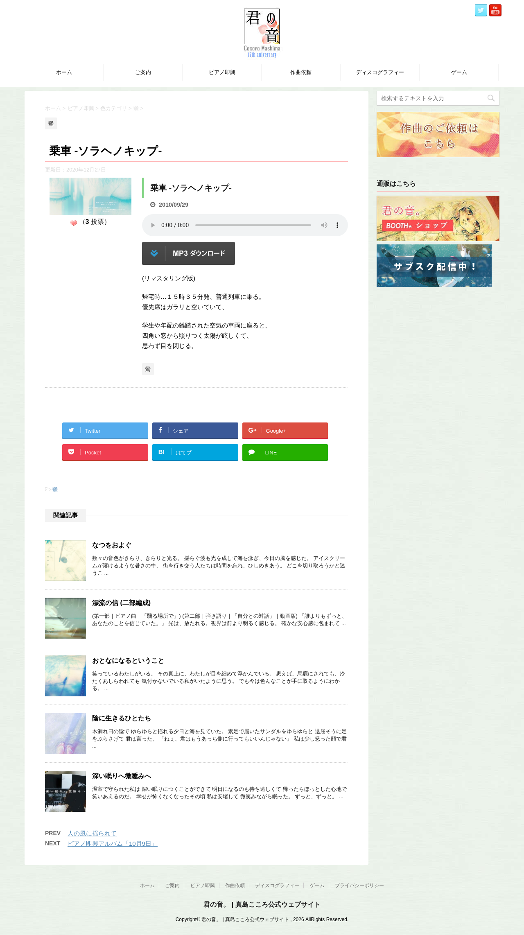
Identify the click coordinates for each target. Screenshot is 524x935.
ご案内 (143, 72)
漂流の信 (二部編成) (121, 602)
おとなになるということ (128, 660)
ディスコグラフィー (380, 72)
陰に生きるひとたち (121, 718)
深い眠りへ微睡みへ (121, 775)
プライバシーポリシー (359, 885)
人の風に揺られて (92, 833)
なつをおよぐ (111, 545)
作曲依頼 (301, 72)
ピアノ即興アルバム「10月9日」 (113, 843)
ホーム (64, 72)
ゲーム (459, 72)
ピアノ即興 (222, 72)
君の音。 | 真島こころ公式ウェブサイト (261, 904)
